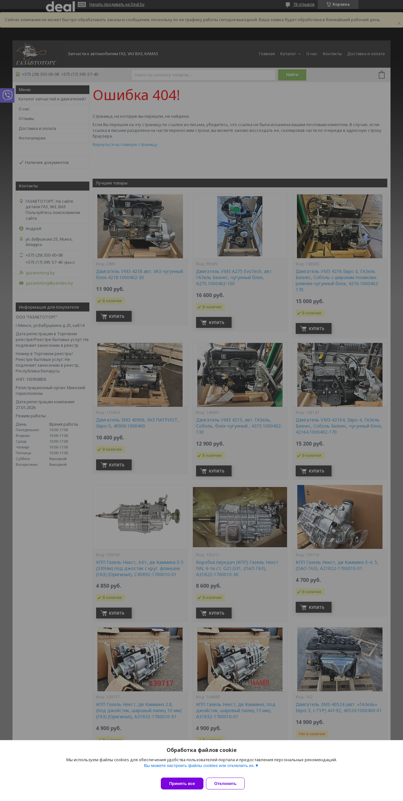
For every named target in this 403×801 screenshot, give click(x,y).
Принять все (182, 783)
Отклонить (229, 783)
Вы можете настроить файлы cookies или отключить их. (199, 769)
